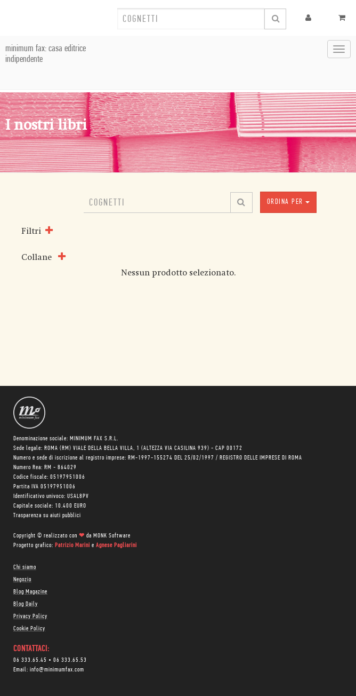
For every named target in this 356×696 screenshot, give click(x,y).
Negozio (22, 579)
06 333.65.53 (70, 660)
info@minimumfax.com (57, 670)
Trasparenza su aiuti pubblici (47, 515)
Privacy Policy (30, 616)
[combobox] (190, 18)
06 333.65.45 (30, 660)
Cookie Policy (29, 629)
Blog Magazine (30, 592)
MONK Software (112, 536)
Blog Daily (25, 604)
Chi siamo (24, 567)
